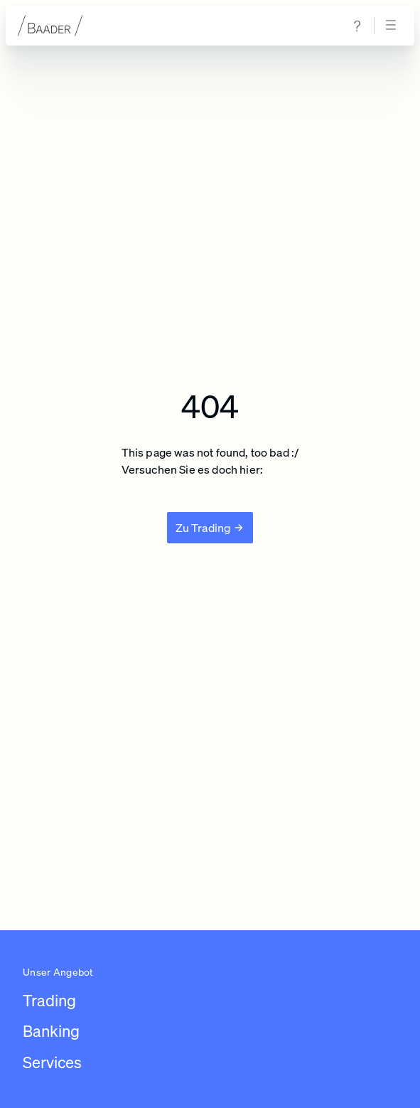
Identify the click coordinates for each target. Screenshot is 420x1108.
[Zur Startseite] (50, 25)
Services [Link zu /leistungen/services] (52, 1062)
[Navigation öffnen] (393, 25)
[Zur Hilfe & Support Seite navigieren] (357, 26)
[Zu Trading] (210, 527)
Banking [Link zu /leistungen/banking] (51, 1031)
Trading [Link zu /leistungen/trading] (49, 1000)
